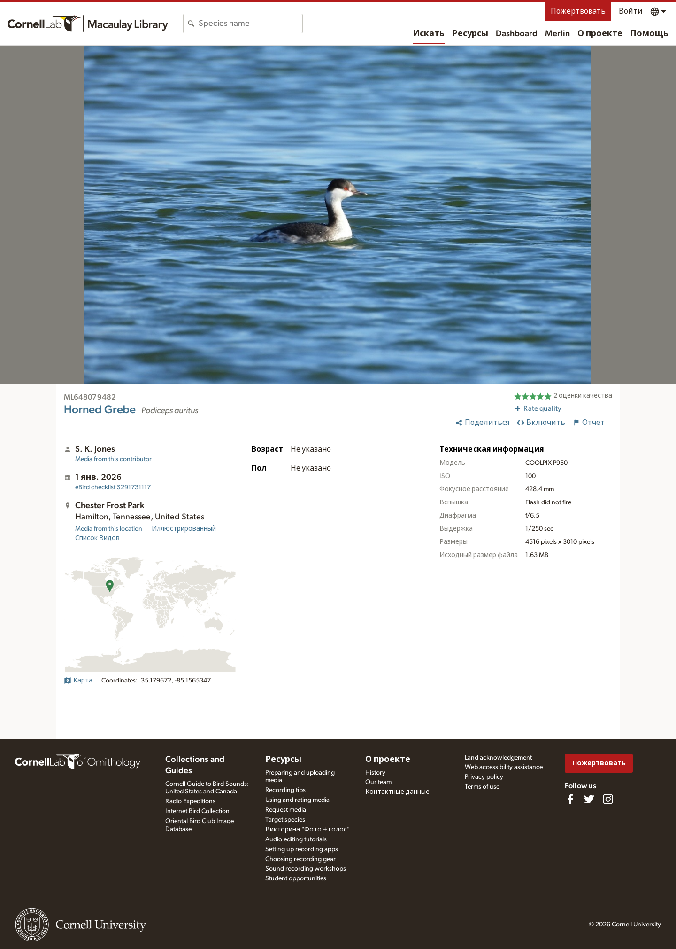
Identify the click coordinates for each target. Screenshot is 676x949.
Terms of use (482, 787)
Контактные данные (397, 792)
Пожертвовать (578, 11)
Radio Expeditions (190, 801)
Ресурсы (470, 34)
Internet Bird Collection (197, 811)
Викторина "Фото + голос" (307, 829)
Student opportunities (295, 878)
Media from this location (108, 528)
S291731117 (113, 487)
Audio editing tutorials (296, 839)
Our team (378, 782)
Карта (78, 680)
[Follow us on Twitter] (589, 799)
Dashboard (517, 34)
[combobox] (250, 23)
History (375, 772)
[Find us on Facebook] (570, 799)
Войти (631, 11)
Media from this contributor (113, 459)
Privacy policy (484, 777)
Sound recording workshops (305, 868)
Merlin (557, 34)
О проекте (599, 34)
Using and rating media (297, 800)
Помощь (649, 34)
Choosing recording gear (300, 859)
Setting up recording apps (301, 849)
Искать (429, 34)
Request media (285, 810)
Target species (285, 819)
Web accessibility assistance (504, 767)
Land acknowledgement (498, 757)
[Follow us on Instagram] (608, 799)
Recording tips (285, 790)
